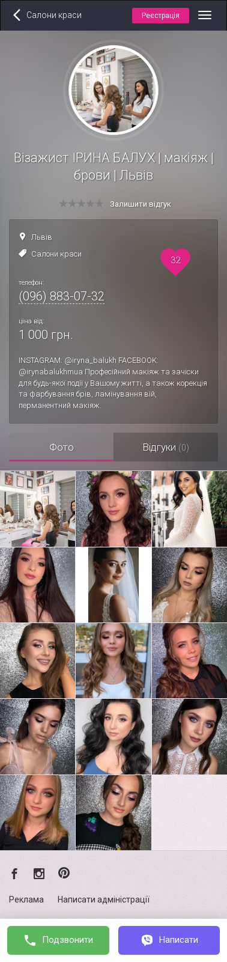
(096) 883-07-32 (61, 296)
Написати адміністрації (104, 899)
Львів (41, 237)
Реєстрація (161, 15)
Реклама (26, 899)
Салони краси (56, 253)
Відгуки (165, 447)
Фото (61, 447)
